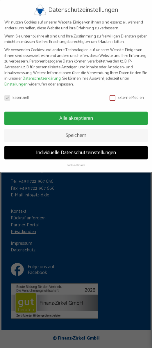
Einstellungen (16, 81)
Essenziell (16, 95)
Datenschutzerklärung (42, 75)
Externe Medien (127, 95)
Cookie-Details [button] (76, 162)
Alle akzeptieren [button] (76, 115)
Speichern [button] (76, 133)
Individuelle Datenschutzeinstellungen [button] (76, 150)
